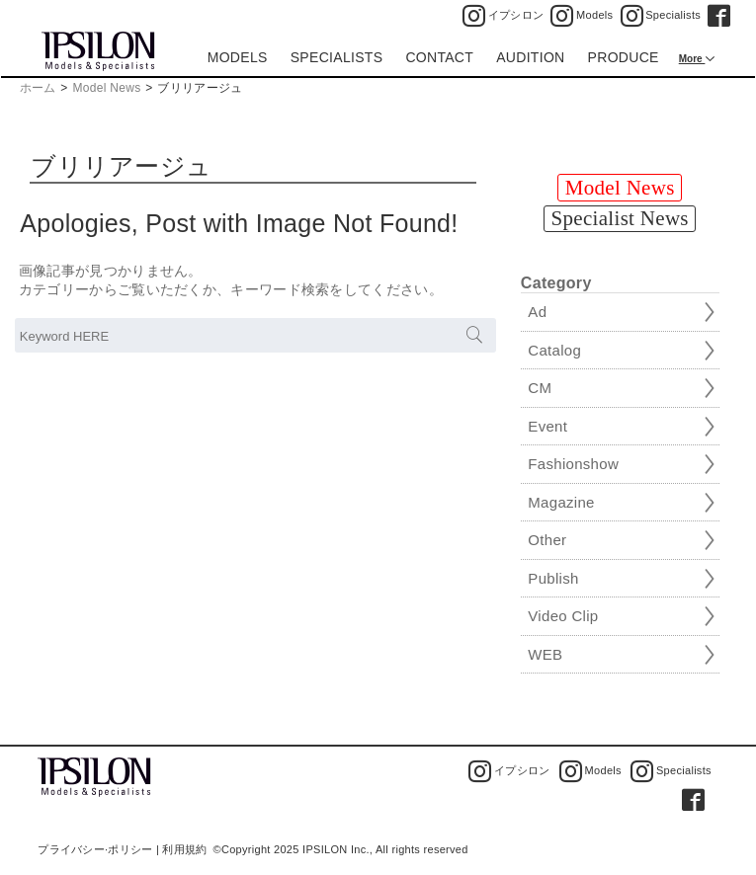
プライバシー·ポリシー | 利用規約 (122, 849)
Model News (106, 88)
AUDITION (530, 57)
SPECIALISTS (337, 57)
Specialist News (620, 218)
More (692, 58)
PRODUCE (623, 57)
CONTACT (439, 57)
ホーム (38, 88)
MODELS (238, 57)
